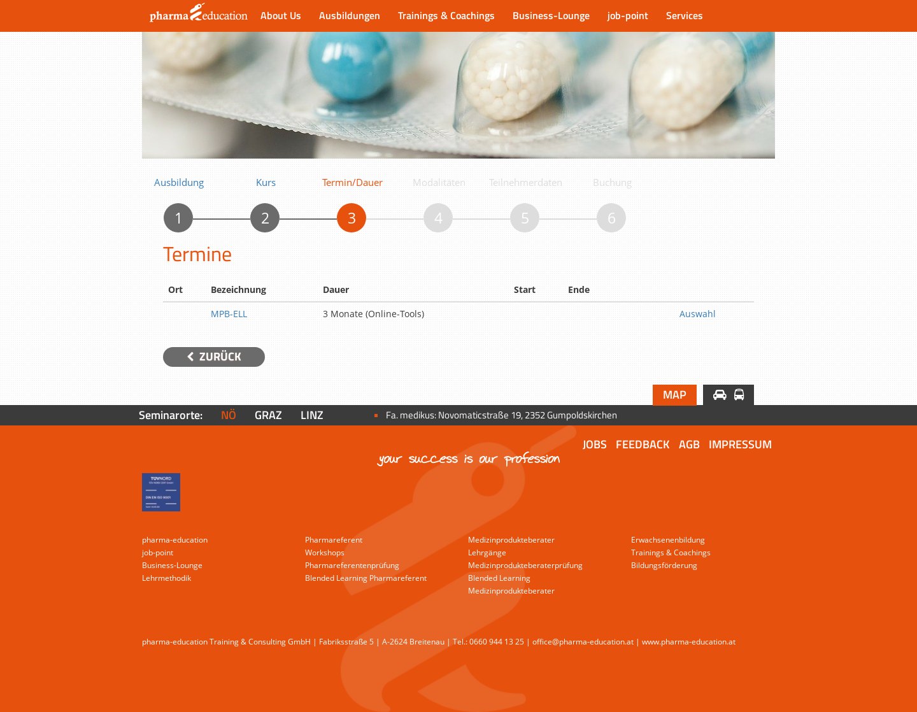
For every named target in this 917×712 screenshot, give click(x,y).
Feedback (643, 444)
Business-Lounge (551, 15)
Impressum (740, 444)
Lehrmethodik (166, 578)
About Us (280, 15)
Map (674, 394)
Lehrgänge (487, 552)
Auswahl (697, 314)
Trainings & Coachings (446, 15)
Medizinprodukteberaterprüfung (525, 565)
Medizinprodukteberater (511, 539)
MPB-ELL (229, 314)
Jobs (595, 444)
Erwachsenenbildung (668, 539)
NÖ (228, 415)
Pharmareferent (333, 539)
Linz (312, 415)
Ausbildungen (349, 15)
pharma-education (175, 539)
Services (684, 15)
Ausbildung (179, 182)
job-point (628, 15)
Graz (268, 415)
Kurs (266, 182)
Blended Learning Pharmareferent (366, 578)
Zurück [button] (214, 356)
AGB (689, 444)
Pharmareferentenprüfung (352, 565)
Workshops (325, 552)
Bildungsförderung (664, 565)
